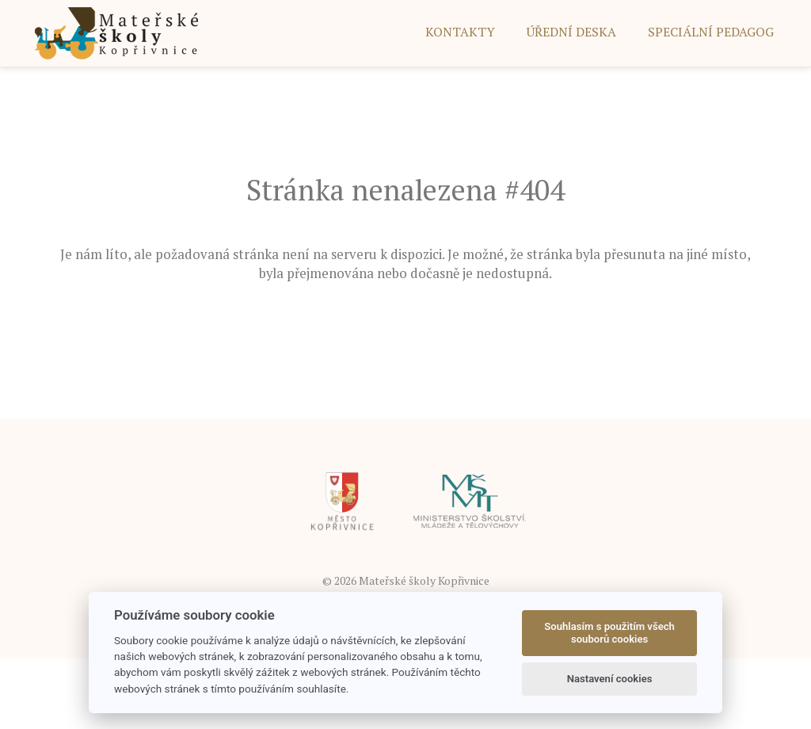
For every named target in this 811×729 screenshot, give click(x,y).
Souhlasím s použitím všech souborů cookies (609, 632)
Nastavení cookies (610, 679)
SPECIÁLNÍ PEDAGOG (711, 31)
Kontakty (460, 31)
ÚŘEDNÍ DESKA (571, 31)
